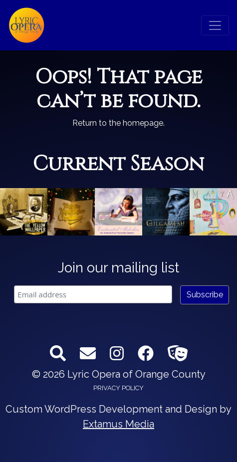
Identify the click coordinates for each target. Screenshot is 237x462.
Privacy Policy (118, 388)
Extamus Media (118, 424)
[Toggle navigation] (215, 25)
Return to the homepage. (118, 123)
